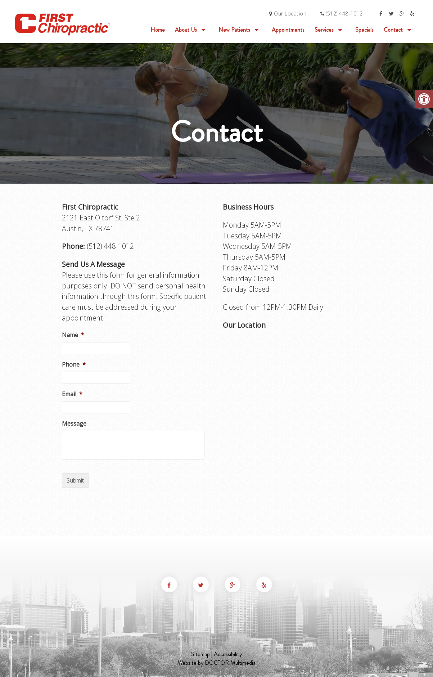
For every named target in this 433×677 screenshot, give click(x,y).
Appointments (288, 30)
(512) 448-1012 (344, 13)
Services (324, 30)
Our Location (287, 13)
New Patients (234, 30)
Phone (74, 364)
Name (73, 335)
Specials (364, 30)
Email (72, 394)
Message (74, 423)
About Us (186, 30)
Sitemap (200, 654)
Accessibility (228, 654)
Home (157, 30)
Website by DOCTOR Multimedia (217, 663)
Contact (393, 30)
